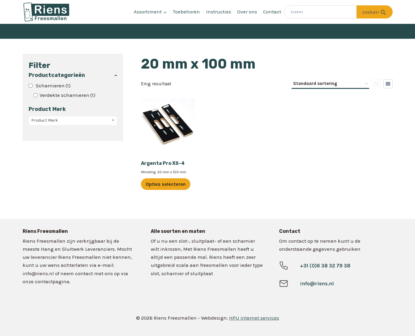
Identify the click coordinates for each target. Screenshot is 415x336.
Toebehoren (186, 12)
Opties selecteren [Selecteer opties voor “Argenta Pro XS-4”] (166, 184)
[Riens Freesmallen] (46, 12)
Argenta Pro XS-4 (163, 163)
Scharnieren (53, 86)
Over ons (247, 12)
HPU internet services (254, 318)
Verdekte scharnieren (67, 95)
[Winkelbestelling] (330, 84)
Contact (272, 12)
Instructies (218, 12)
